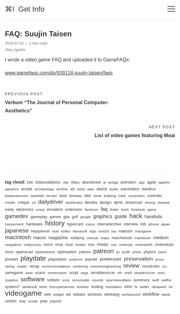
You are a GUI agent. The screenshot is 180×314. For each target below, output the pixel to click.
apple (151, 182)
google (85, 217)
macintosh (18, 237)
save (29, 273)
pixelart (11, 259)
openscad (24, 252)
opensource (45, 252)
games (55, 217)
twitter (144, 287)
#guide (19, 50)
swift (155, 280)
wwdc (166, 294)
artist (81, 189)
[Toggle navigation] (171, 9)
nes (114, 244)
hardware (34, 224)
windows (95, 294)
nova (9, 252)
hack (135, 216)
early (9, 209)
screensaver (57, 273)
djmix (118, 202)
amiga (113, 182)
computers (136, 196)
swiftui (166, 280)
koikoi (65, 231)
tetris (43, 287)
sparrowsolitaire (118, 280)
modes (80, 244)
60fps (75, 182)
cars (122, 195)
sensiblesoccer (103, 273)
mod (69, 245)
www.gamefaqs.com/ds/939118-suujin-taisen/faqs (59, 72)
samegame (14, 273)
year (44, 301)
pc (118, 252)
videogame (23, 293)
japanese (17, 230)
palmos (85, 252)
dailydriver (50, 202)
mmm (48, 245)
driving (150, 202)
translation (114, 287)
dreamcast (134, 202)
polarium (76, 259)
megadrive (13, 244)
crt (34, 202)
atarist (101, 189)
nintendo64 (143, 244)
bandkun (149, 189)
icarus (90, 224)
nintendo (126, 244)
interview (131, 224)
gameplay (39, 217)
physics (150, 252)
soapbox (11, 280)
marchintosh (122, 238)
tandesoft (29, 287)
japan (165, 224)
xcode (33, 301)
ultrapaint (159, 287)
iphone (153, 224)
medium (161, 237)
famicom (91, 209)
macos (39, 237)
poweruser (111, 258)
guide (121, 216)
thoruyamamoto (61, 287)
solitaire (53, 280)
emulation (55, 209)
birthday (75, 196)
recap (34, 266)
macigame (143, 231)
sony (66, 280)
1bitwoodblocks (48, 182)
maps (105, 238)
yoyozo (56, 301)
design (105, 202)
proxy (159, 259)
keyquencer (40, 231)
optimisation (67, 252)
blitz (87, 196)
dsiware (164, 202)
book (97, 196)
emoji (40, 209)
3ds (66, 182)
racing (9, 266)
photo (136, 252)
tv (136, 287)
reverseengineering (105, 266)
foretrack (138, 209)
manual (92, 238)
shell (128, 273)
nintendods (164, 245)
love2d (104, 231)
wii (68, 294)
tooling (97, 286)
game (152, 209)
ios (143, 223)
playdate (33, 258)
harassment (14, 224)
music (103, 244)
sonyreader (81, 280)
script (73, 273)
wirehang (111, 294)
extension (73, 209)
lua (113, 231)
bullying (110, 196)
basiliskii (37, 196)
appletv (164, 182)
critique (23, 202)
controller (154, 196)
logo (93, 231)
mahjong (77, 238)
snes (161, 273)
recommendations (56, 266)
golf (75, 217)
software (33, 279)
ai (104, 182)
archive (62, 189)
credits (10, 202)
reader (22, 266)
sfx (120, 273)
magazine (58, 237)
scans (40, 273)
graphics (102, 216)
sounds (97, 280)
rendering (80, 266)
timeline (83, 287)
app (142, 182)
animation (128, 182)
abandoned (91, 182)
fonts (125, 209)
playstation (57, 259)
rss (164, 266)
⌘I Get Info (24, 9)
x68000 (11, 301)
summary (141, 280)
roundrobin (151, 266)
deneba (90, 202)
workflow (151, 294)
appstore (12, 189)
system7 (12, 286)
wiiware (79, 294)
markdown (142, 238)
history (55, 223)
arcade (26, 189)
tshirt (128, 287)
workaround (131, 294)
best (63, 195)
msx (91, 245)
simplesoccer (144, 273)
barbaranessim (16, 196)
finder (114, 209)
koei (55, 231)
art (72, 189)
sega (84, 273)
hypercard (75, 224)
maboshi (125, 231)
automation (130, 189)
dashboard (74, 202)
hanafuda (153, 216)
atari (90, 189)
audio (113, 189)
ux (171, 287)
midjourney (32, 244)
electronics (25, 209)
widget (58, 294)
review (131, 265)
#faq (9, 50)
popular (91, 259)
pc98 (126, 252)
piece (162, 252)
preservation (138, 259)
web (47, 294)
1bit (30, 182)
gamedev (16, 216)
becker (52, 196)
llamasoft (80, 231)
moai (59, 245)
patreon (103, 251)
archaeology (44, 189)
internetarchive (109, 224)
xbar (22, 301)
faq (104, 209)
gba (66, 217)
